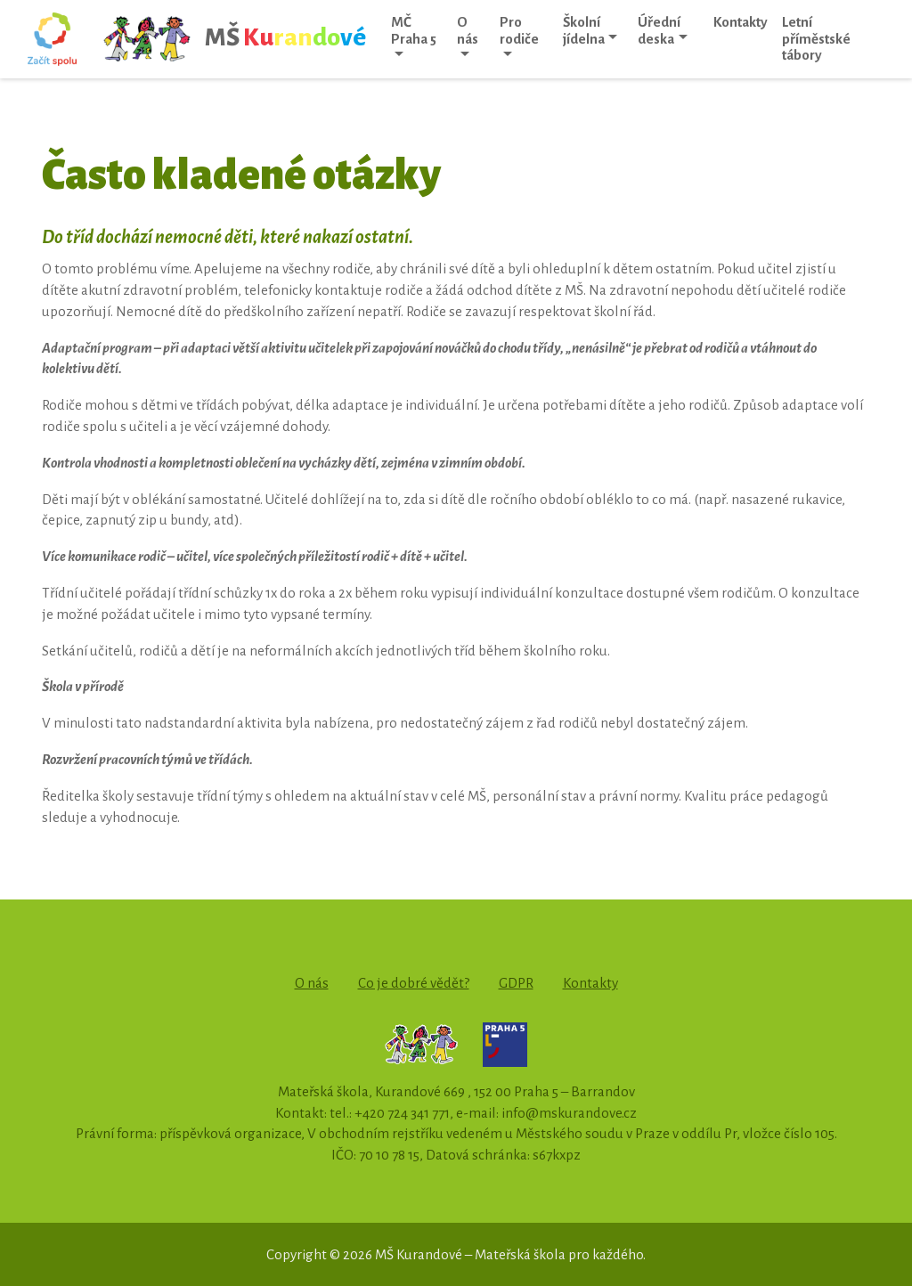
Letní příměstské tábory (816, 38)
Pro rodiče (519, 30)
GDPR (516, 982)
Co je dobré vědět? (413, 982)
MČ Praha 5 (413, 30)
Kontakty (740, 21)
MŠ (233, 39)
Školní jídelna (584, 30)
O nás (467, 30)
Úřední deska (659, 30)
